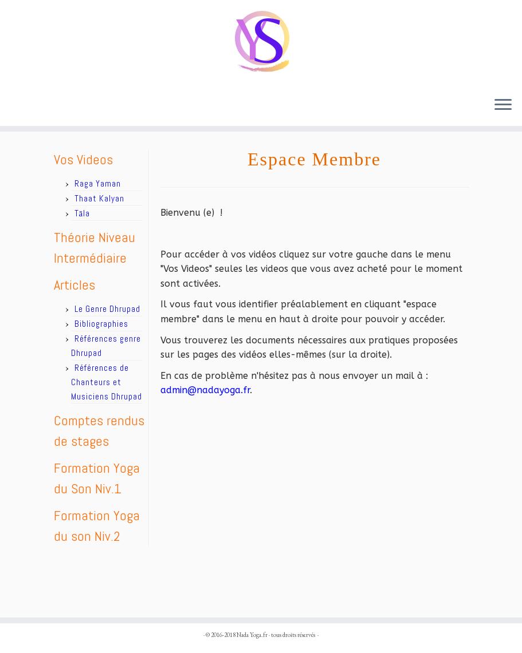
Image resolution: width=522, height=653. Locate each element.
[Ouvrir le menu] (503, 105)
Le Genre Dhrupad (107, 308)
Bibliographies (101, 323)
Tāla (82, 213)
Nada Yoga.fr (252, 635)
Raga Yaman (97, 183)
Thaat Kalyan (99, 198)
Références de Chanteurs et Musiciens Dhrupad (106, 382)
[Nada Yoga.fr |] (261, 44)
